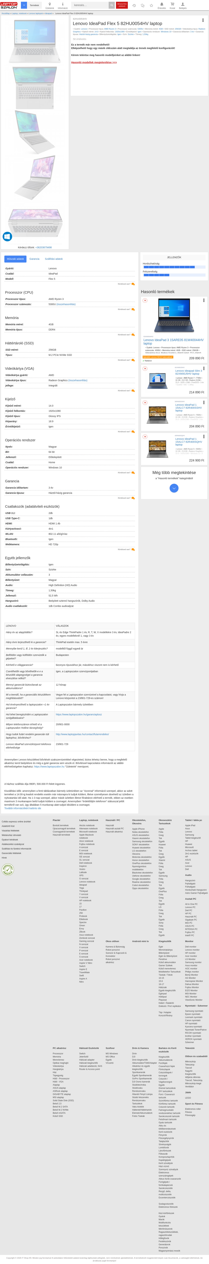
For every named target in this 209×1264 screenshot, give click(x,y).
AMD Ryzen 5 (189, 415)
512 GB (185, 380)
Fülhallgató (190, 887)
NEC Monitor (191, 997)
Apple (161, 829)
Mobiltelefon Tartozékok (170, 972)
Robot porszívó (113, 950)
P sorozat (83, 950)
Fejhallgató (190, 883)
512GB (184, 417)
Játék (188, 1092)
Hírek (4, 858)
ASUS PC (189, 926)
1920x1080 (119, 32)
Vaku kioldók (138, 1107)
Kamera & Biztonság (115, 947)
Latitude (83, 872)
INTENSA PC (191, 929)
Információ (63, 5)
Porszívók (163, 1247)
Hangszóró (190, 880)
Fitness (188, 1112)
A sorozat (83, 847)
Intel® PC (189, 935)
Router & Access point (89, 1069)
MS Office (110, 1057)
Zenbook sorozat (87, 938)
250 (81, 913)
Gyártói (179, 385)
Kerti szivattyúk (166, 1163)
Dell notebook (85, 863)
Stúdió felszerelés (140, 1097)
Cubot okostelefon (140, 885)
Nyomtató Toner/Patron (196, 1030)
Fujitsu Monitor (192, 987)
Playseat (163, 1000)
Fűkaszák (163, 1154)
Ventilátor (189, 1086)
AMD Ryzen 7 (189, 378)
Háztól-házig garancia (88, 34)
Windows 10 (166, 32)
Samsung (163, 876)
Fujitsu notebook (87, 844)
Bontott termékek (61, 825)
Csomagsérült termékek (64, 832)
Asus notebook (86, 935)
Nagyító (188, 1071)
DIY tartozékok (165, 1091)
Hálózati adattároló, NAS (90, 1066)
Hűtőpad (163, 997)
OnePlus (163, 891)
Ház (54, 1072)
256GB (178, 29)
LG (160, 907)
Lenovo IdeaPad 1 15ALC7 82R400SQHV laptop (188, 441)
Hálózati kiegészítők (88, 1063)
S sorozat (83, 957)
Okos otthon (112, 941)
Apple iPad (190, 825)
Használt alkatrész (114, 832)
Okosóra (136, 854)
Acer (187, 863)
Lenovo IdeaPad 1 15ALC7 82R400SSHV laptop (188, 407)
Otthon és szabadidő (196, 1056)
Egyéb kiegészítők (167, 990)
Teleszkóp (189, 1064)
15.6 (191, 353)
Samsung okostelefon (142, 841)
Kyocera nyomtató (193, 1026)
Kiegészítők (165, 941)
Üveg (161, 835)
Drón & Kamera (140, 1048)
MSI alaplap (58, 1097)
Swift (81, 975)
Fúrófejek (165, 1063)
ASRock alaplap (61, 1091)
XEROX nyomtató (193, 1039)
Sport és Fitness (194, 1103)
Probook (83, 916)
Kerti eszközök (165, 1132)
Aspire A (83, 978)
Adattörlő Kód (8, 826)
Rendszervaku (139, 1091)
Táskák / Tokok (166, 975)
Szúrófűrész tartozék (168, 1100)
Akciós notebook (87, 825)
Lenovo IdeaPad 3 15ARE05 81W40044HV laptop (174, 341)
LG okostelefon (139, 851)
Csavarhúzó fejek (168, 1066)
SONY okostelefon (140, 844)
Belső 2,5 (57, 1103)
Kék (185, 385)
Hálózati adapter (86, 1060)
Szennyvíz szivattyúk (168, 1169)
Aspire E (83, 969)
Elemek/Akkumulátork (142, 1113)
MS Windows (112, 1053)
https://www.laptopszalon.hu (49, 766)
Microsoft (189, 847)
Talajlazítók (164, 1141)
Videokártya (58, 1066)
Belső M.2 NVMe (61, 1110)
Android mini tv (140, 941)
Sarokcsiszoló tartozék (169, 1116)
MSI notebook (85, 853)
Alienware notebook (88, 828)
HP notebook (85, 900)
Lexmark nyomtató (193, 1017)
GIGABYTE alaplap (62, 1094)
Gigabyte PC (191, 920)
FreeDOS (195, 382)
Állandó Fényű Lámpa (142, 1094)
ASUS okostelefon (140, 835)
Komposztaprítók (166, 1157)
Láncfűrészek (167, 1151)
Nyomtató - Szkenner (196, 1005)
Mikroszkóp (190, 1061)
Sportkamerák (138, 1072)
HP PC (188, 913)
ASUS (188, 860)
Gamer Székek (165, 965)
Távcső (188, 1068)
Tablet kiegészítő (193, 838)
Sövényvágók (167, 1144)
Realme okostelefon (141, 882)
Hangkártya (58, 1069)
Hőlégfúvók (164, 1238)
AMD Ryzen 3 (110, 29)
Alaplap (56, 1085)
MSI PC (188, 923)
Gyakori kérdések (10, 839)
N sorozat (83, 944)
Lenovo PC (190, 907)
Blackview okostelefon (142, 873)
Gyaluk (166, 1216)
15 (80, 903)
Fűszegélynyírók (167, 1138)
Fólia (161, 832)
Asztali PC (190, 899)
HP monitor (190, 953)
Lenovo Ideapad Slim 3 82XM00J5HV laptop (188, 372)
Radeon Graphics (168, 353)
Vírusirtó (110, 1063)
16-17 (161, 984)
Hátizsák (163, 987)
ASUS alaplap (60, 1088)
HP (186, 841)
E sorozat (83, 850)
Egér (161, 947)
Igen (139, 32)
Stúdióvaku (137, 1088)
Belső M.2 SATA (60, 1107)
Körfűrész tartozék (167, 1104)
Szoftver (110, 1048)
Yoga (81, 888)
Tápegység (58, 1075)
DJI (133, 1057)
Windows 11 (195, 454)
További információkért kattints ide (22, 808)
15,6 (177, 382)
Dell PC (188, 910)
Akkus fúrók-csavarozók (170, 1179)
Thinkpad (83, 891)
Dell (187, 869)
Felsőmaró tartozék (168, 1119)
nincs (186, 422)
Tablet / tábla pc (193, 820)
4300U (158, 350)
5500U (198, 449)
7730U (198, 378)
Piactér (56, 820)
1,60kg (190, 385)
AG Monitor (190, 978)
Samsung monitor (193, 962)
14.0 (96, 32)
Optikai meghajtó (60, 1063)
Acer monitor (191, 956)
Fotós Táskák (138, 1116)
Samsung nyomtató (194, 1011)
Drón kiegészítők (140, 1060)
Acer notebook (86, 960)
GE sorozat (85, 857)
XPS (81, 875)
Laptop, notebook (88, 820)
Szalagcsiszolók (166, 1204)
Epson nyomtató (192, 1014)
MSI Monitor (190, 993)
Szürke (131, 34)
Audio (188, 875)
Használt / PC (113, 820)
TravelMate (85, 972)
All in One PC (191, 904)
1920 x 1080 (185, 382)
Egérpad (163, 993)
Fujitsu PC (190, 932)
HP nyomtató (191, 1023)
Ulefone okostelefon (141, 876)
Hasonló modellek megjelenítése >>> (94, 62)
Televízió (190, 1048)
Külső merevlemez (167, 968)
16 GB (177, 380)
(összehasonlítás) (66, 304)
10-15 (161, 978)
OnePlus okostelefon (142, 863)
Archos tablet (191, 850)
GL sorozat (84, 860)
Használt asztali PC (115, 828)
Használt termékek (61, 835)
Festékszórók (165, 1241)
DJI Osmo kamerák (141, 1082)
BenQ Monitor (191, 975)
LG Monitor (190, 959)
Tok (160, 838)
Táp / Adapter (165, 1012)
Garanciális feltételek (11, 853)
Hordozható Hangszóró (196, 890)
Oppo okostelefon (140, 888)
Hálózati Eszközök (89, 1048)
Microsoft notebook (88, 832)
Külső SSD (58, 1116)
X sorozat (83, 947)
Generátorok (164, 1244)
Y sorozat (83, 894)
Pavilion (83, 910)
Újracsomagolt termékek (64, 828)
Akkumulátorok (167, 1060)
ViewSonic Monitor (193, 1000)
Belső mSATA (60, 1113)
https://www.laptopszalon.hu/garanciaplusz (79, 714)
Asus (187, 828)
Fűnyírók (163, 1135)
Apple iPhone (138, 829)
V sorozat (83, 897)
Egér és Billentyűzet (168, 956)
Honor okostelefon (140, 860)
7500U (198, 415)
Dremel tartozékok (169, 1088)
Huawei (162, 844)
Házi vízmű (164, 1166)
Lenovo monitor (192, 950)
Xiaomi (162, 860)
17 (80, 907)
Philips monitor (192, 972)
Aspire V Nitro (86, 963)
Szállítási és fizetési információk (16, 849)
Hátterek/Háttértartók (142, 1110)
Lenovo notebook (87, 882)
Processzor (58, 1053)
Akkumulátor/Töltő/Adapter (144, 1063)
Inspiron (83, 866)
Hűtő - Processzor (61, 1078)
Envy (81, 928)
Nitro (81, 982)
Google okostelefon (141, 879)
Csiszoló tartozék (167, 1107)
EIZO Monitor (191, 990)
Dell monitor (190, 947)
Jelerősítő (83, 1057)
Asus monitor (191, 965)
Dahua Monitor (192, 984)
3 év (192, 32)
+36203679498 (43, 247)
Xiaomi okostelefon (141, 838)
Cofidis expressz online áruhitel (16, 821)
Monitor (189, 941)
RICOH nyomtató (193, 1033)
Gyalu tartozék (165, 1122)
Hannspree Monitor (194, 981)
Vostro (82, 869)
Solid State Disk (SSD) (63, 1100)
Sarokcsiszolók (167, 1188)
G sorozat (83, 878)
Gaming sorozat (87, 941)
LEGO (188, 1098)
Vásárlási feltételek (10, 830)
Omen (82, 925)
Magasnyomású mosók (169, 1251)
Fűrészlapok (166, 1069)
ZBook (82, 932)
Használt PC (191, 916)
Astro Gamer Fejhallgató (196, 893)
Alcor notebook (86, 841)
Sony (161, 923)
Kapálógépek (165, 1160)
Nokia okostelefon (140, 832)
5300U (140, 29)
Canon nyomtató (192, 1020)
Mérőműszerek (165, 1229)
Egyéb (162, 841)
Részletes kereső (122, 5)
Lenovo (84, 29)
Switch (82, 966)
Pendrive (163, 959)
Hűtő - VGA (58, 1082)
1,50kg (145, 34)
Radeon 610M (194, 380)
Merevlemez (58, 1060)
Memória (57, 1057)
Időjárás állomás (192, 1077)
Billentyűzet (164, 953)
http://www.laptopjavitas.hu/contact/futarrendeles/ (82, 734)
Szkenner (189, 1042)
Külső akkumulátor (167, 962)
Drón (134, 1053)
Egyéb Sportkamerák (142, 1075)
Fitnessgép (190, 1115)
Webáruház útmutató (11, 835)
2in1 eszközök (191, 853)
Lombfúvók (164, 1147)
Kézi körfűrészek (168, 1213)
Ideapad (83, 885)
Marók (164, 1219)
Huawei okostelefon (141, 847)
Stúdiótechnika (139, 1085)
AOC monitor (191, 968)
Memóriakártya (165, 950)
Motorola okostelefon (142, 857)
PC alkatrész (59, 1048)
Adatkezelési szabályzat (13, 844)
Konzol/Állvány (165, 1015)
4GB (161, 29)
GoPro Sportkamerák (142, 1078)
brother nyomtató (193, 1036)
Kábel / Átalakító (167, 1003)
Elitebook (83, 919)
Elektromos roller (193, 1109)
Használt (110, 825)
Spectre (82, 922)
